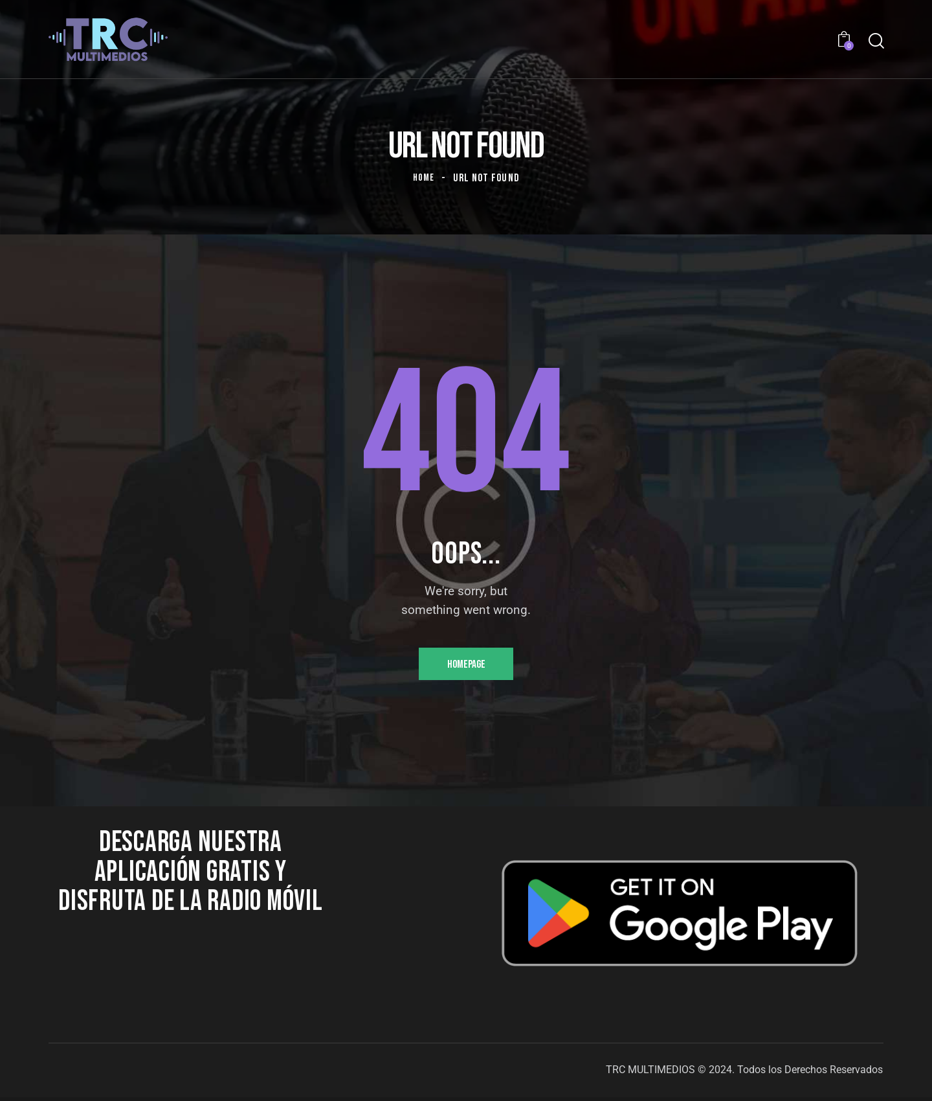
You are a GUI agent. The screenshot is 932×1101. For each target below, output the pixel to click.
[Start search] (875, 41)
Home (424, 178)
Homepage (466, 666)
